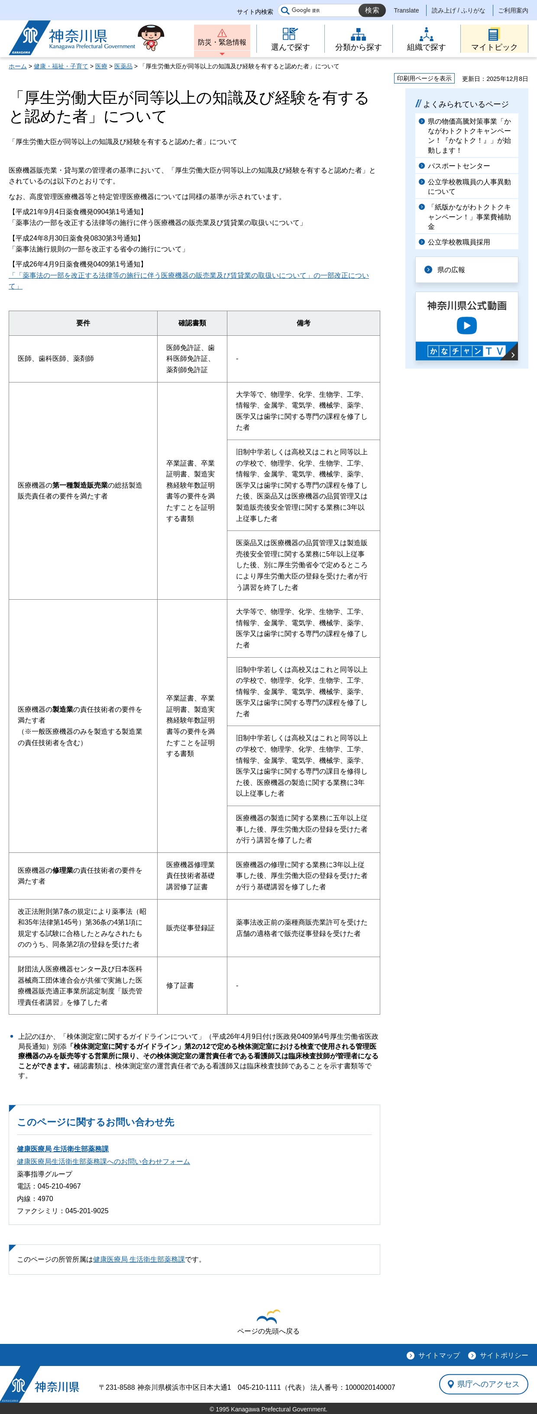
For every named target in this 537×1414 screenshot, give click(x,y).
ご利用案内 (513, 10)
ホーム (18, 66)
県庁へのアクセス (488, 1384)
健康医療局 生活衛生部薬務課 (63, 1149)
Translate (406, 10)
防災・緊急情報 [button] (222, 42)
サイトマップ (439, 1355)
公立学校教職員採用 (459, 242)
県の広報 (451, 269)
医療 (101, 66)
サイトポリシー (504, 1355)
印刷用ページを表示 (424, 78)
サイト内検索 (255, 11)
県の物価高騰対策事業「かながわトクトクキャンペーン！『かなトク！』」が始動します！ (469, 136)
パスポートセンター (459, 166)
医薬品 (123, 66)
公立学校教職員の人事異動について (469, 186)
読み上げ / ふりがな (458, 10)
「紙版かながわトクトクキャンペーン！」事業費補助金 (469, 216)
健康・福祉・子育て (61, 66)
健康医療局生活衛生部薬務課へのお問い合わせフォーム (103, 1161)
